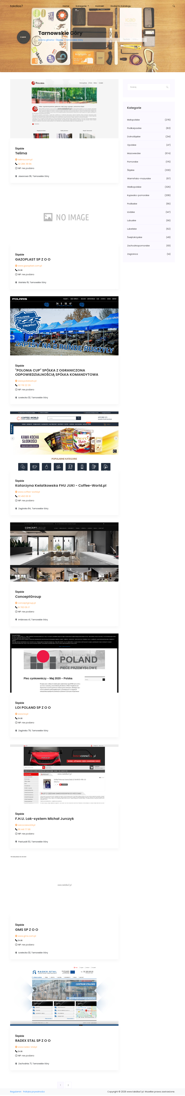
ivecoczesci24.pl (25, 825)
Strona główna (46, 39)
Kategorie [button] (81, 6)
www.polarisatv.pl (25, 381)
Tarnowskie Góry (74, 39)
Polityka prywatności (34, 1092)
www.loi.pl (21, 714)
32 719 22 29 (24, 385)
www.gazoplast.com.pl (28, 265)
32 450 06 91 (24, 496)
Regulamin (15, 1092)
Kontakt (100, 6)
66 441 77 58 (24, 830)
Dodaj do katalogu (121, 6)
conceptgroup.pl (25, 603)
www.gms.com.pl (25, 936)
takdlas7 (16, 6)
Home (66, 6)
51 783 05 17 (24, 607)
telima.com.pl (23, 159)
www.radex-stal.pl (26, 1047)
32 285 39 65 (25, 163)
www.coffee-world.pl (27, 492)
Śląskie (60, 39)
